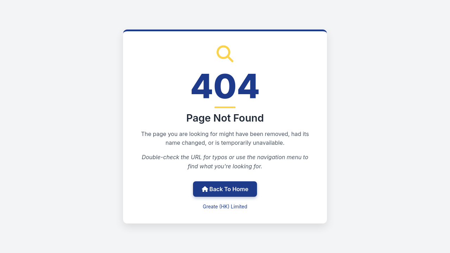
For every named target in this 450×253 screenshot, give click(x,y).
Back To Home (225, 189)
